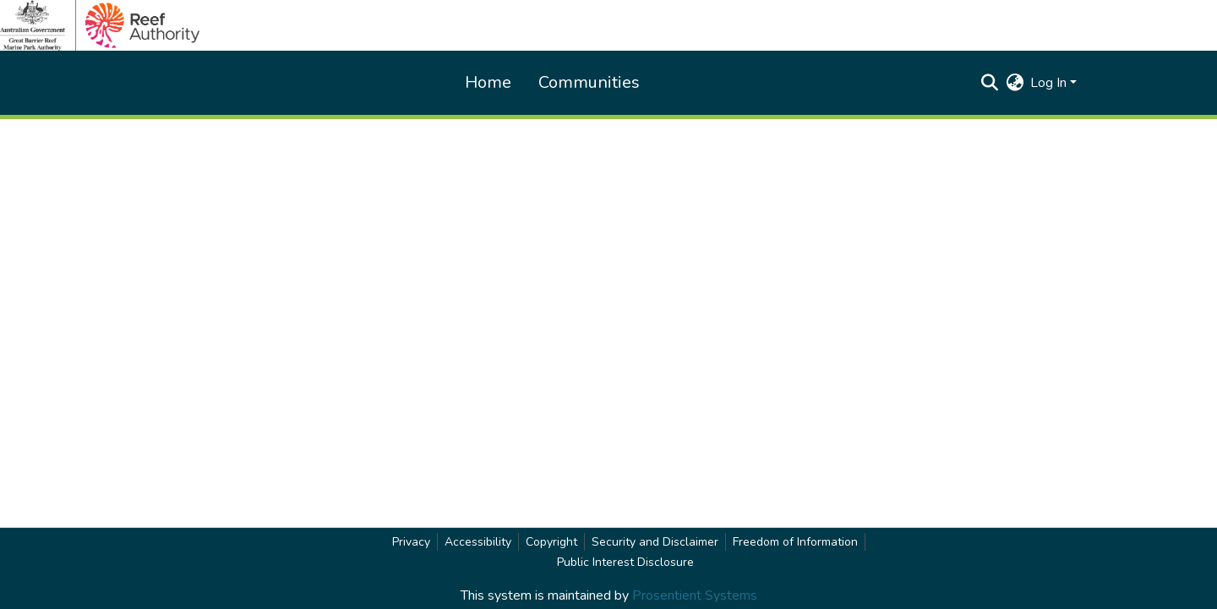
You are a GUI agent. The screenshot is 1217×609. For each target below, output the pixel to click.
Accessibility (478, 542)
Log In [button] (1050, 82)
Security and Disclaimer (655, 542)
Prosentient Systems (694, 595)
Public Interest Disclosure (625, 562)
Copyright (551, 542)
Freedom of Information (795, 542)
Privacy (411, 542)
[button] (989, 83)
